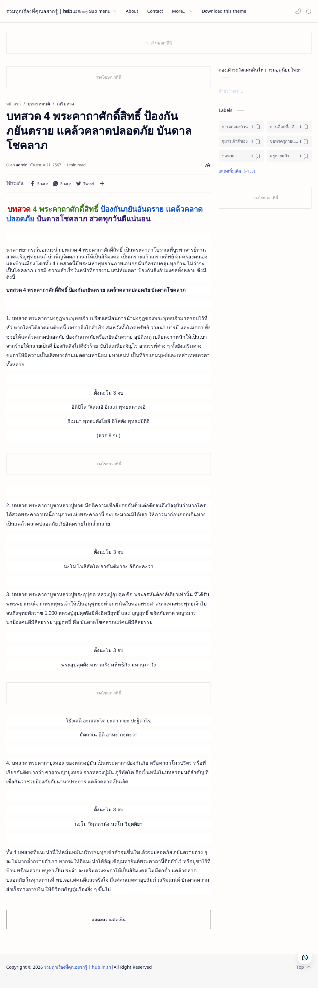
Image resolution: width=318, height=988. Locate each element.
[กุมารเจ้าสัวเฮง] (241, 141)
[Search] (308, 11)
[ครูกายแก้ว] (289, 156)
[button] (298, 11)
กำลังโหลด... (231, 91)
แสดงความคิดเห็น (109, 919)
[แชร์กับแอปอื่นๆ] (102, 183)
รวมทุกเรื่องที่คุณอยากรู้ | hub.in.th (42, 11)
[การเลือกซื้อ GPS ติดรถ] (289, 126)
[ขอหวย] (241, 156)
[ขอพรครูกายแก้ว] (289, 141)
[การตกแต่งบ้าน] (241, 126)
